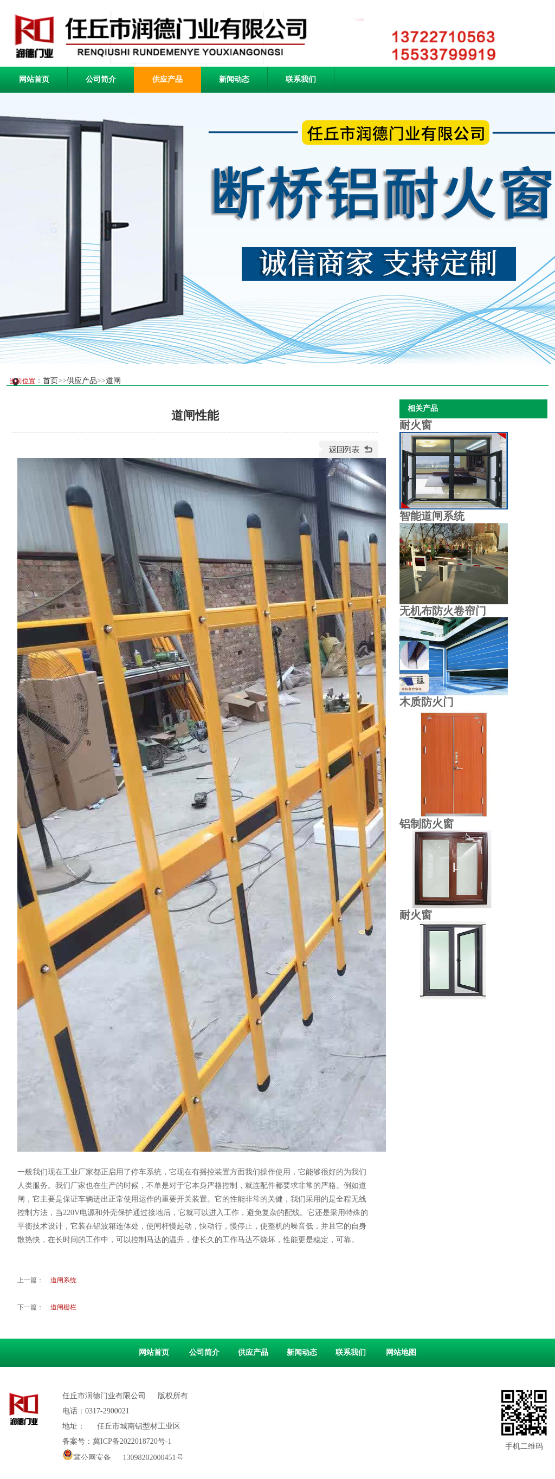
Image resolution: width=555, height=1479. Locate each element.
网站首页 (34, 79)
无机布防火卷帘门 (442, 611)
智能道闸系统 (431, 516)
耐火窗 (415, 425)
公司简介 (101, 79)
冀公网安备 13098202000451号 (123, 1454)
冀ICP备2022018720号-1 (132, 1441)
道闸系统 (63, 1280)
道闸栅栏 (63, 1307)
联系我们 (301, 79)
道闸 (113, 381)
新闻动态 (234, 79)
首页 (50, 381)
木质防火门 (426, 702)
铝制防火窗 (426, 824)
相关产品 (423, 408)
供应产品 (167, 79)
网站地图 (401, 1352)
